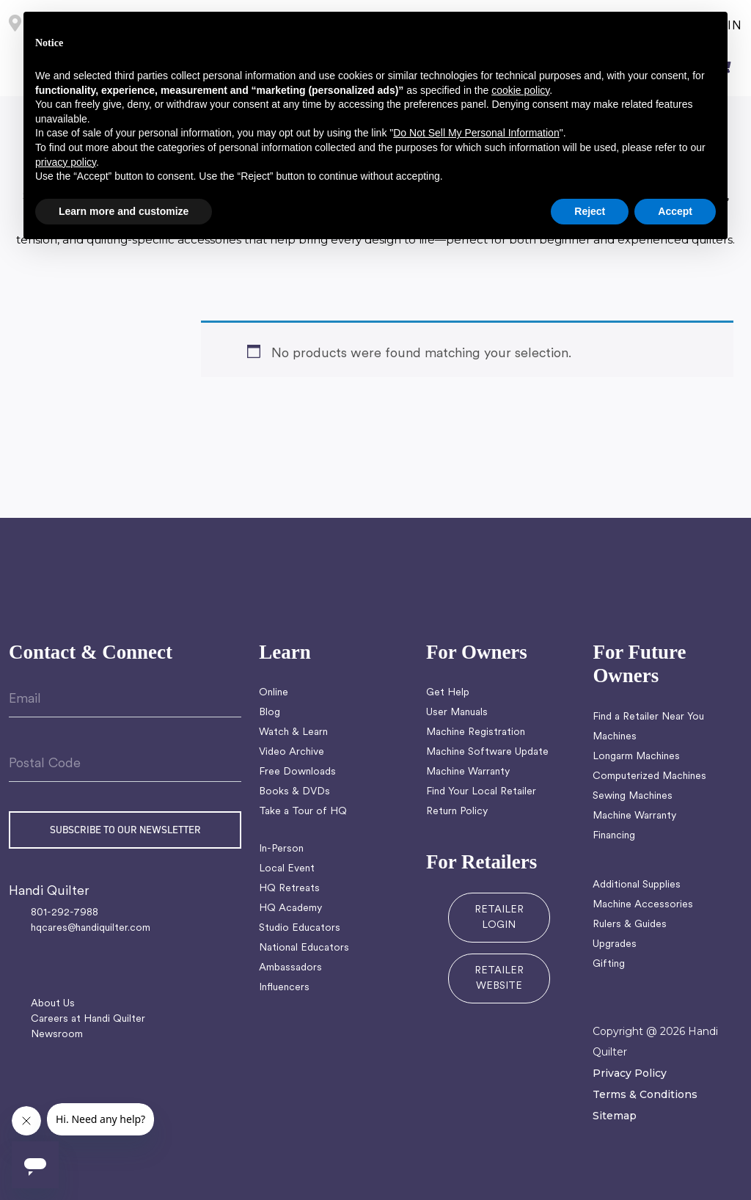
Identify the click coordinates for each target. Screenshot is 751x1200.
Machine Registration (475, 732)
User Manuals (457, 712)
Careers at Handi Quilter (88, 1019)
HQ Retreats (289, 888)
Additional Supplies (637, 884)
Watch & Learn (293, 732)
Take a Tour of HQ (303, 811)
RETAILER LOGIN (499, 917)
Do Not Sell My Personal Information (476, 133)
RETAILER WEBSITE (499, 978)
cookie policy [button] (520, 90)
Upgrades (615, 944)
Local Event (287, 868)
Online (273, 692)
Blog (269, 712)
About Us (53, 1003)
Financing (614, 835)
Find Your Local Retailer (481, 791)
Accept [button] (675, 211)
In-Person (281, 849)
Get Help (447, 692)
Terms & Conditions (645, 1094)
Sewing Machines (633, 796)
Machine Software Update (487, 752)
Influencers (284, 987)
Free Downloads (297, 772)
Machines (615, 736)
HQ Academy (290, 908)
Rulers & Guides (630, 924)
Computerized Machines (649, 776)
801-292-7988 (64, 912)
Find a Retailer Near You (648, 716)
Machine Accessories (643, 904)
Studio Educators (299, 928)
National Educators (304, 948)
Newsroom (57, 1034)
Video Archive (291, 752)
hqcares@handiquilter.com (90, 928)
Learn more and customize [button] (123, 211)
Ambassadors (290, 967)
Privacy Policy (630, 1073)
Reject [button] (589, 211)
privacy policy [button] (65, 162)
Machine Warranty (468, 772)
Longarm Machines (636, 756)
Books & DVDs (294, 791)
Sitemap (615, 1115)
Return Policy (457, 811)
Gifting (609, 964)
